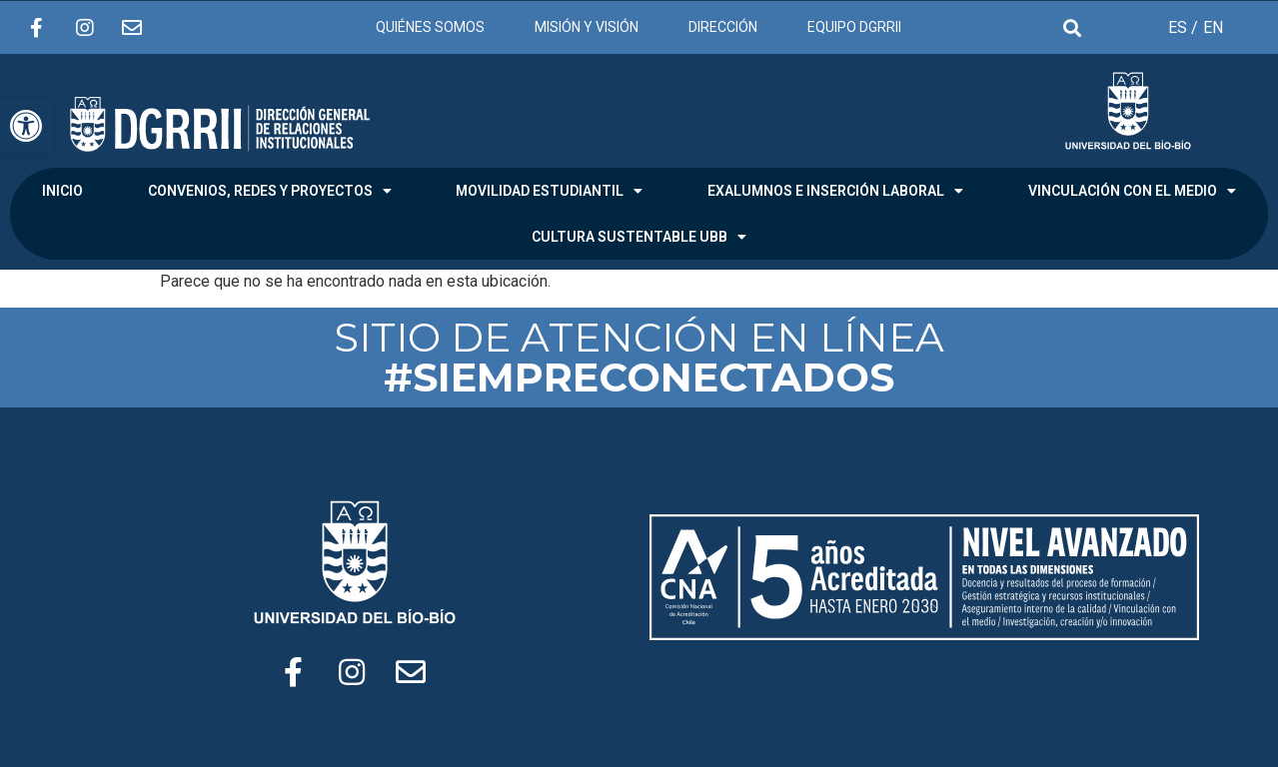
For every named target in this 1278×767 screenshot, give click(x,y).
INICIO (62, 191)
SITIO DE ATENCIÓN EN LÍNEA (639, 357)
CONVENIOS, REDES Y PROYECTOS (270, 191)
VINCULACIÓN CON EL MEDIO (1132, 191)
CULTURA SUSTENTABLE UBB (639, 237)
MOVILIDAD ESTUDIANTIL (549, 191)
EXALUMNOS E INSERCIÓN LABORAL (835, 191)
